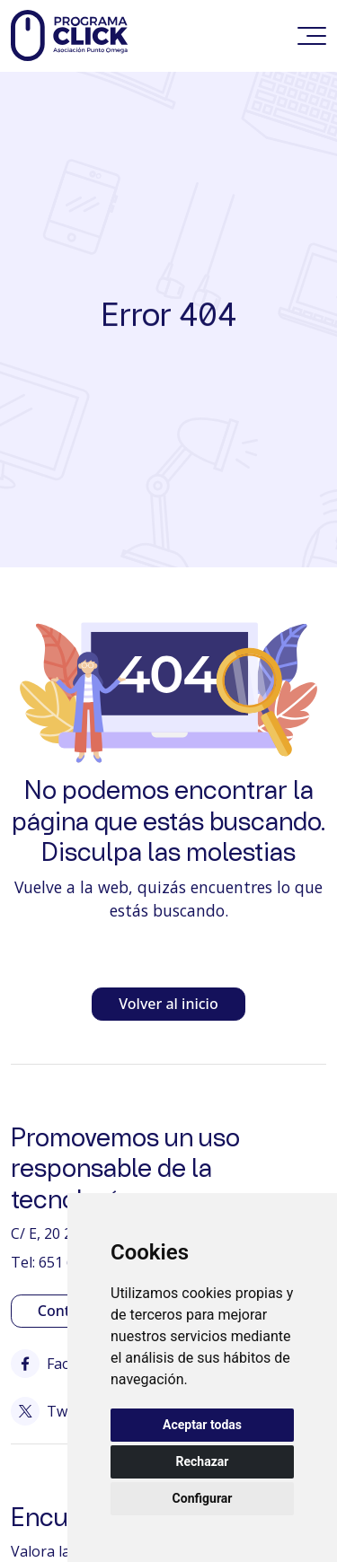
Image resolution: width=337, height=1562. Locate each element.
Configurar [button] (203, 1498)
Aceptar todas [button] (202, 1424)
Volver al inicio (168, 1004)
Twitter (53, 1411)
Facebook (61, 1363)
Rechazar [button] (202, 1461)
